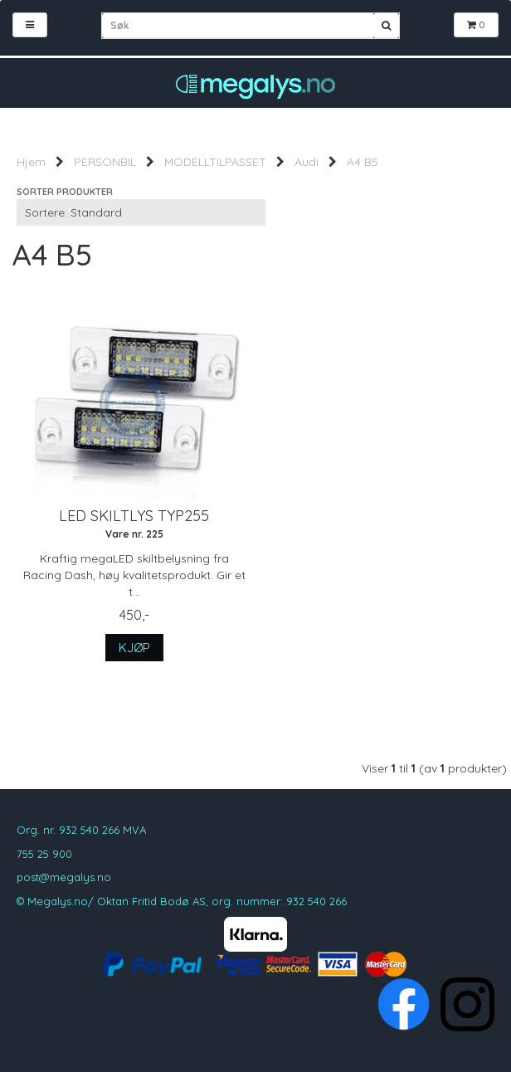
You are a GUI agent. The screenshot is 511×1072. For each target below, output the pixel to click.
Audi (306, 161)
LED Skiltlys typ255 (134, 516)
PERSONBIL (105, 161)
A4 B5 (362, 161)
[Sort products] (141, 212)
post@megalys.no (64, 877)
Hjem (31, 161)
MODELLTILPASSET (215, 161)
